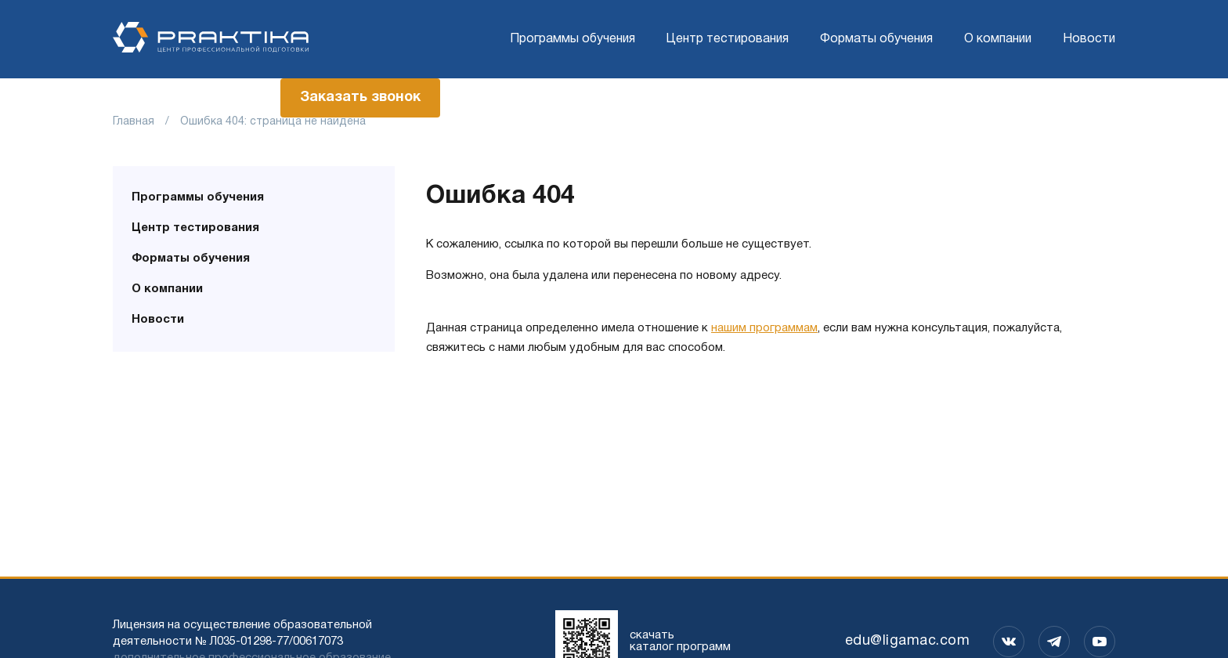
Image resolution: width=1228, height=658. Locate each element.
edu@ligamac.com (907, 641)
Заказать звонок (360, 97)
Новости (1089, 39)
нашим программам (764, 328)
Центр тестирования (727, 39)
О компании (997, 39)
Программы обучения (572, 39)
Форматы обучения (876, 39)
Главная (133, 122)
